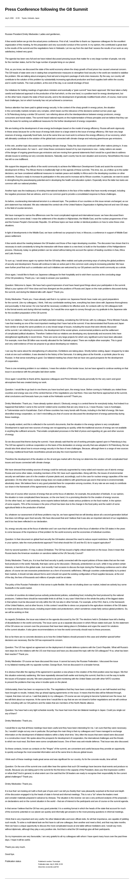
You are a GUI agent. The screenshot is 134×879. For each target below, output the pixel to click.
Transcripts (56, 861)
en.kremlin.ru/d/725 (52, 867)
